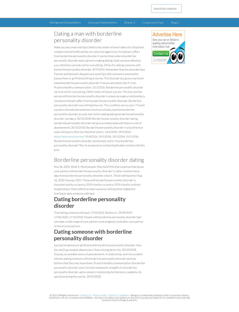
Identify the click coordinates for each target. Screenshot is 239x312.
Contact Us (85, 295)
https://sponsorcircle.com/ (69, 136)
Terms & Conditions (119, 295)
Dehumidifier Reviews (87, 9)
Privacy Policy (100, 295)
